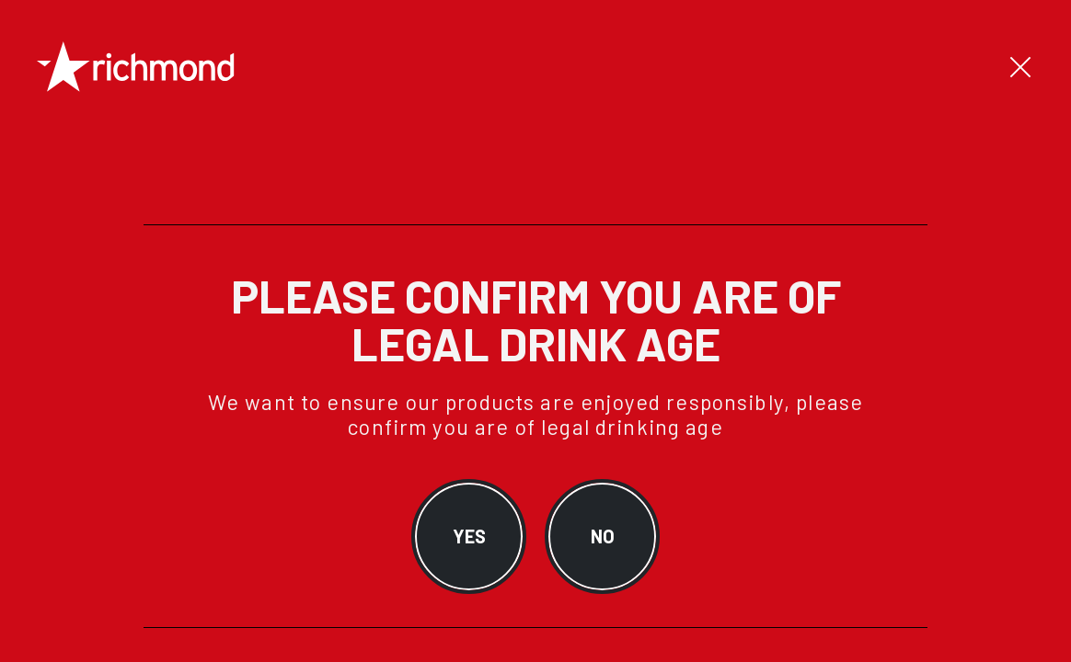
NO (603, 536)
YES (469, 536)
